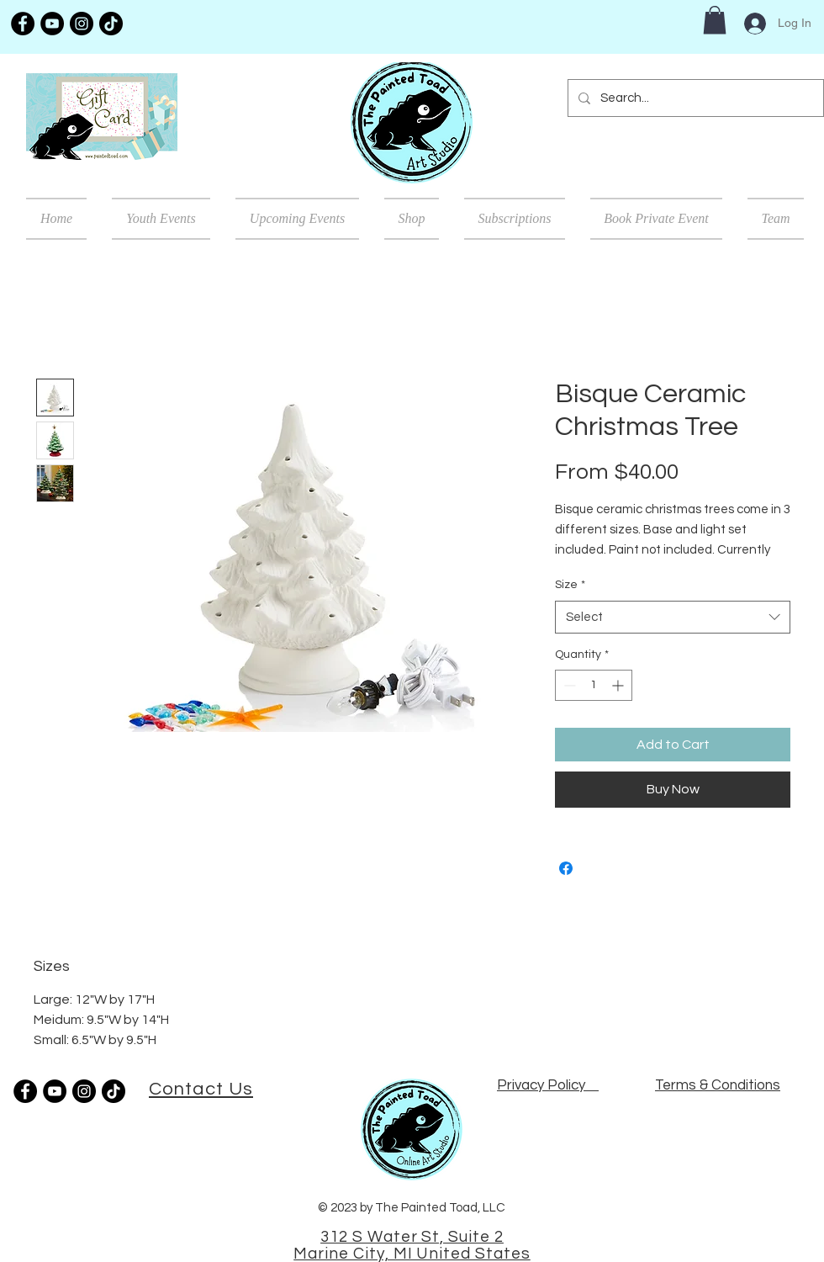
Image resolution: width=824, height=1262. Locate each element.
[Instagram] (81, 23)
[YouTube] (52, 23)
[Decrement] (567, 685)
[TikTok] (111, 23)
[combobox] (672, 617)
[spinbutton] (593, 685)
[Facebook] (22, 23)
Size (570, 585)
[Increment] (619, 685)
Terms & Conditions (717, 1085)
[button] (714, 20)
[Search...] (694, 98)
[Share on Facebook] (566, 868)
